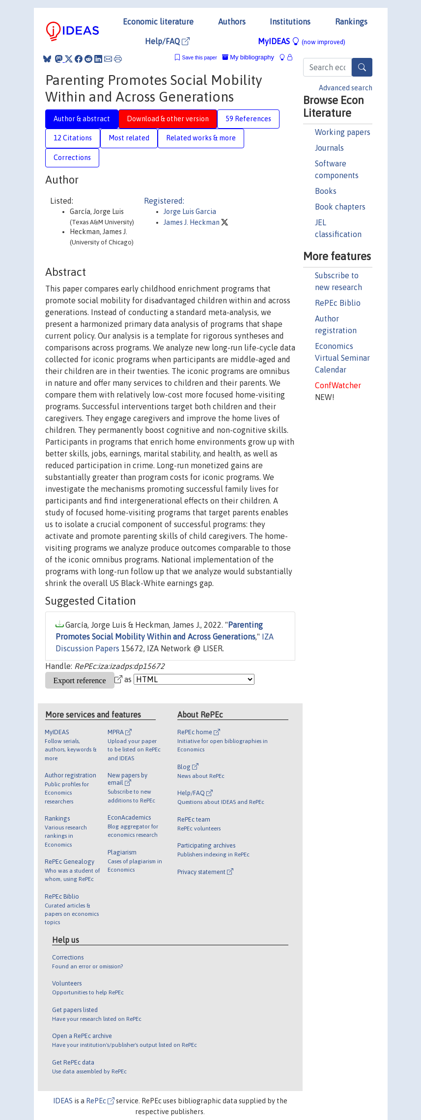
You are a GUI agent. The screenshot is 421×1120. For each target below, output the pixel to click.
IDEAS (63, 1101)
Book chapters (340, 206)
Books (326, 191)
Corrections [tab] (72, 157)
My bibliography (248, 57)
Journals (329, 147)
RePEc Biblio (338, 302)
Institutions (290, 21)
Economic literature (158, 21)
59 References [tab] (248, 119)
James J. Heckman (192, 222)
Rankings (351, 21)
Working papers (342, 132)
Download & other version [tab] (168, 119)
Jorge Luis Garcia (190, 211)
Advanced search (345, 88)
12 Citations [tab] (73, 138)
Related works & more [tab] (201, 138)
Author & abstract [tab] (82, 119)
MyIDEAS (301, 41)
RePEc (100, 1101)
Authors (232, 21)
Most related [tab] (129, 138)
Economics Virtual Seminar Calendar (342, 358)
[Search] (362, 67)
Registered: (164, 200)
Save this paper (199, 57)
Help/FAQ (167, 41)
